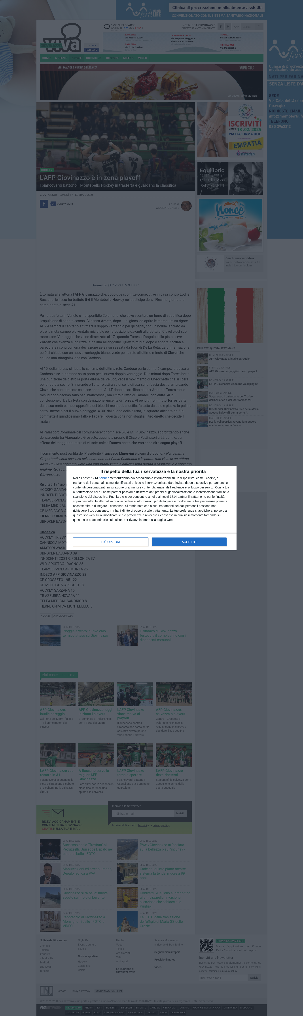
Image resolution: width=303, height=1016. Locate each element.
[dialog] (151, 508)
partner (104, 478)
